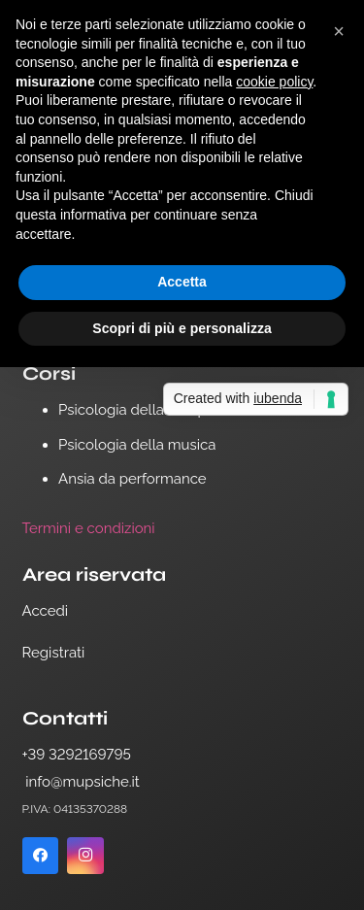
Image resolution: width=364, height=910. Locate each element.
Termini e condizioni (88, 528)
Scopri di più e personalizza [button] (181, 328)
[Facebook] (40, 855)
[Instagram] (85, 855)
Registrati (53, 652)
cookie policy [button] (274, 81)
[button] (338, 31)
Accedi (45, 611)
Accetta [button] (182, 281)
